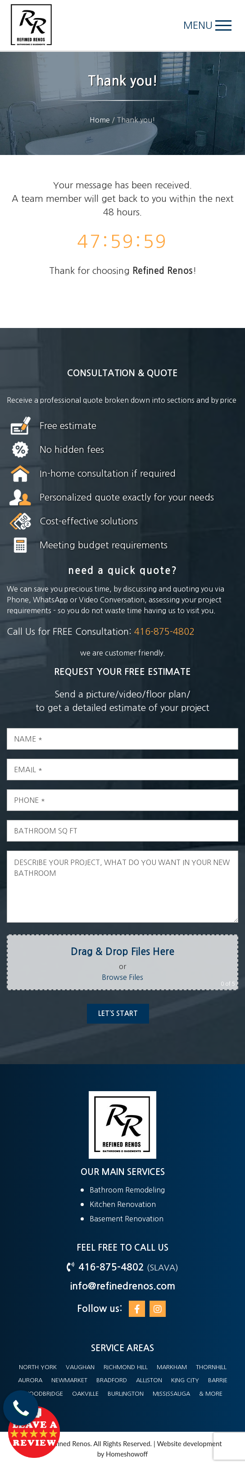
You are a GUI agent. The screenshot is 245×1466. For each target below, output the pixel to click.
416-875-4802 (154, 631)
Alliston (149, 1380)
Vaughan (80, 1367)
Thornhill (211, 1367)
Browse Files (130, 977)
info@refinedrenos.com (122, 1286)
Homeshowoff (127, 1454)
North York (38, 1367)
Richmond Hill (126, 1367)
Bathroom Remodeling (127, 1189)
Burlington (126, 1394)
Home (100, 119)
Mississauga (171, 1394)
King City (185, 1380)
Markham (172, 1367)
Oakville (85, 1394)
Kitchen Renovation (123, 1204)
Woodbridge (43, 1394)
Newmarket (69, 1380)
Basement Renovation (126, 1218)
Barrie (217, 1380)
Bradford (111, 1380)
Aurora (30, 1380)
